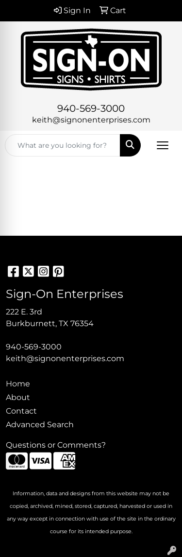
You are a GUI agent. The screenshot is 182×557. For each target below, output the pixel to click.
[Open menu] (162, 145)
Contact (21, 411)
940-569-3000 (91, 108)
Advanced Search (40, 424)
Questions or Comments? (56, 445)
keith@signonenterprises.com (91, 119)
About (18, 397)
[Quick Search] (62, 145)
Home (18, 383)
